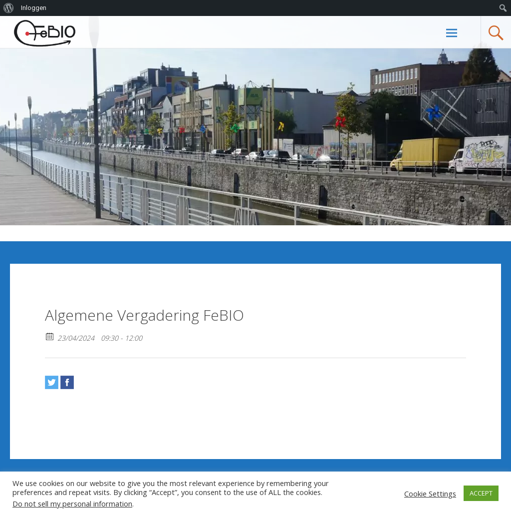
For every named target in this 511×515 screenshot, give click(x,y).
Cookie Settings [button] (430, 493)
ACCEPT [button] (481, 493)
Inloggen (33, 7)
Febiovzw (61, 33)
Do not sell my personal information (72, 504)
